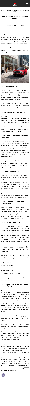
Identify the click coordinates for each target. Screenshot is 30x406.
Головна (3, 10)
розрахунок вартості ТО (18, 368)
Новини (9, 10)
